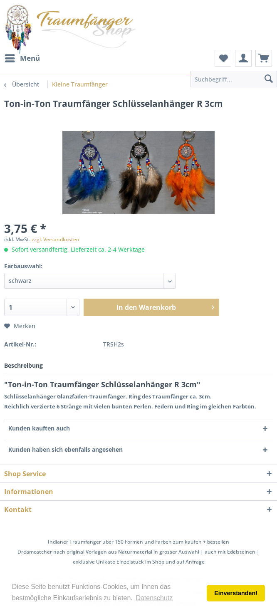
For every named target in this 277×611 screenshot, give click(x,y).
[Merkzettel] (223, 58)
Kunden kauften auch (39, 428)
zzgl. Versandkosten (55, 239)
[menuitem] (22, 58)
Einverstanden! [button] (235, 593)
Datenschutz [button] (154, 597)
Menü (22, 57)
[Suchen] (268, 79)
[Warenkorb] (263, 58)
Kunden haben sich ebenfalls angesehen (65, 449)
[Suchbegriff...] (233, 79)
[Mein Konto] (243, 58)
